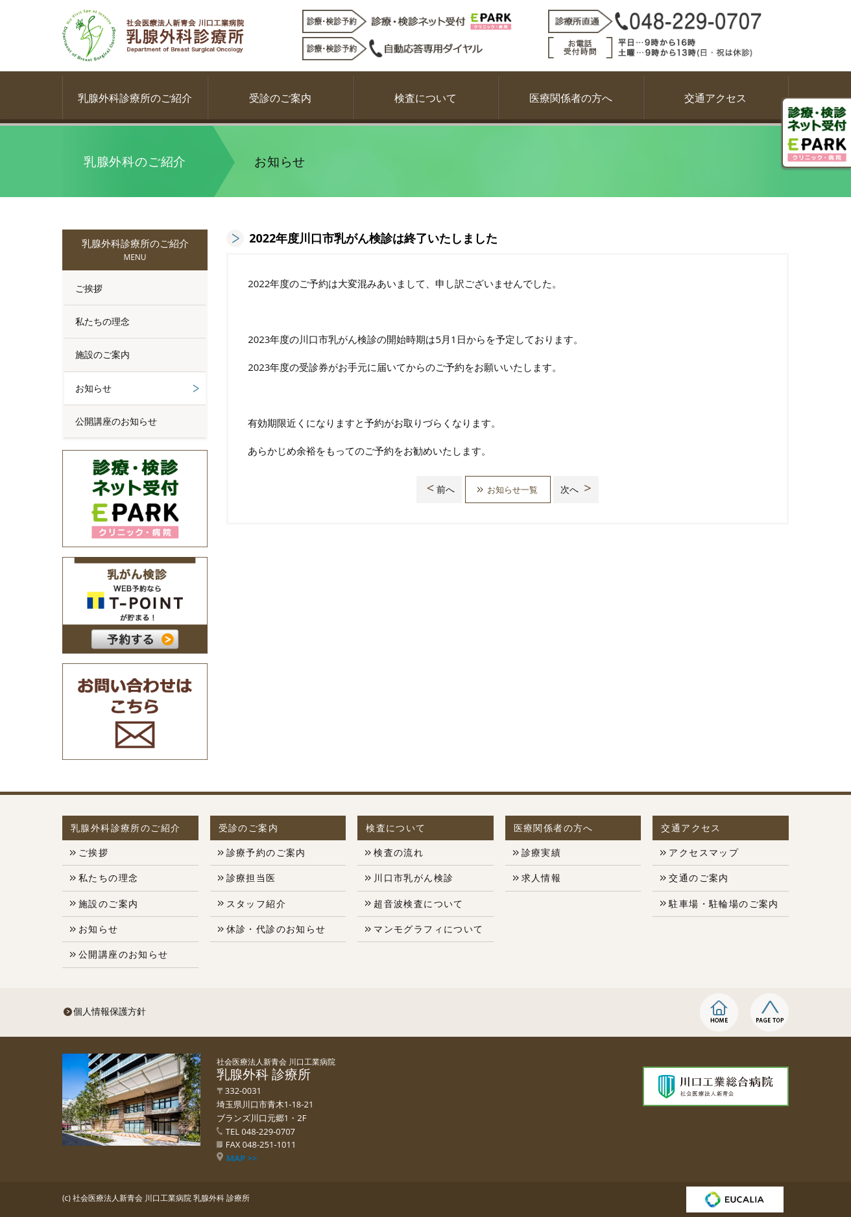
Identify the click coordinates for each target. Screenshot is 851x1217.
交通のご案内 (698, 877)
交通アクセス (715, 98)
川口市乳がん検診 (413, 877)
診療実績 (541, 852)
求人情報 (541, 877)
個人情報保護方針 (109, 1011)
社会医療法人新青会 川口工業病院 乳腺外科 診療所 (161, 1197)
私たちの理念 (102, 321)
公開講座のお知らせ (116, 421)
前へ (436, 489)
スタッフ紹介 (256, 903)
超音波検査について (419, 903)
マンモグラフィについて (428, 929)
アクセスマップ (704, 852)
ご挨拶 (88, 288)
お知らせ (93, 388)
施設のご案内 (102, 354)
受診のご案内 (280, 98)
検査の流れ (399, 852)
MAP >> (237, 1158)
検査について (425, 98)
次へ (579, 489)
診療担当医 (251, 877)
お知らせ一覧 (512, 489)
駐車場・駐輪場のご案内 (723, 903)
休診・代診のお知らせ (276, 929)
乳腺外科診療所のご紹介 (135, 98)
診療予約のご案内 (266, 852)
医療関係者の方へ (570, 98)
